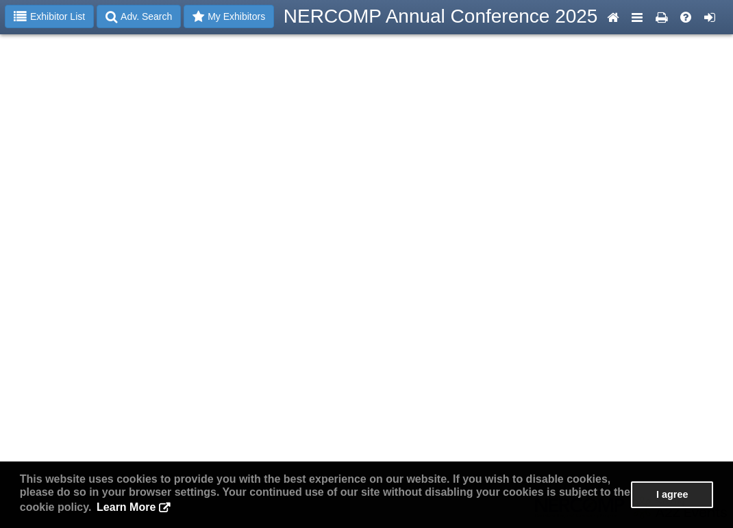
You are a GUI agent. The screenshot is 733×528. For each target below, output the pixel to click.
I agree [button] (672, 494)
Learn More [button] (126, 507)
